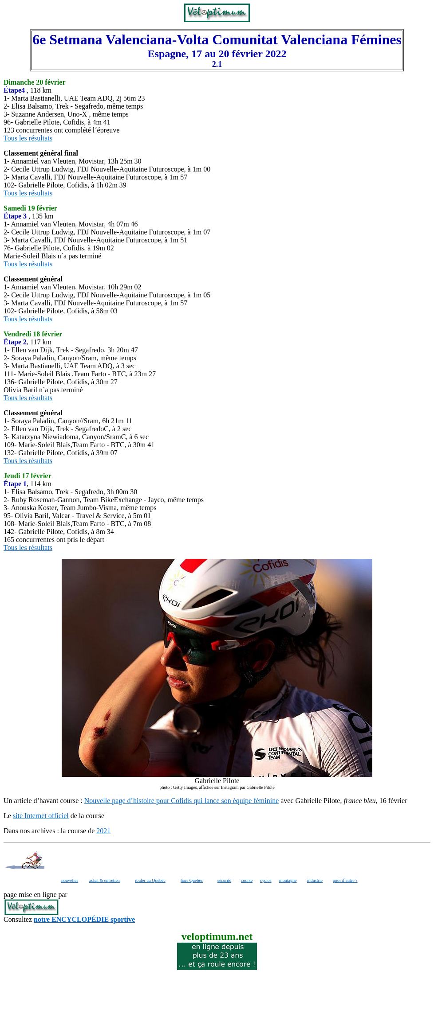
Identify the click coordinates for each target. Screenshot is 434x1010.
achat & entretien (104, 880)
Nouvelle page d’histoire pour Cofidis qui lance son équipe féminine (181, 800)
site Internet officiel (41, 815)
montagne (287, 880)
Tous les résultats (28, 138)
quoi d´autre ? (345, 880)
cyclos (266, 880)
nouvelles (69, 880)
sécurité (224, 880)
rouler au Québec (150, 880)
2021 (103, 831)
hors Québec (192, 880)
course (247, 880)
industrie (315, 880)
